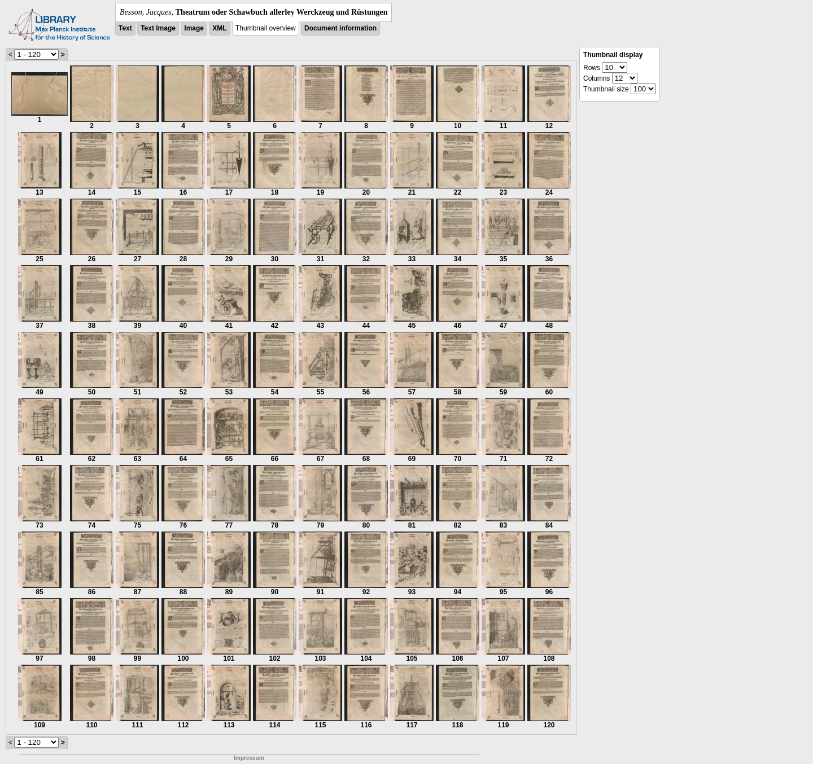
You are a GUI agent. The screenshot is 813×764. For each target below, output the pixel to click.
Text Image (158, 28)
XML (219, 28)
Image (194, 28)
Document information (340, 28)
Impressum (249, 758)
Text (125, 28)
